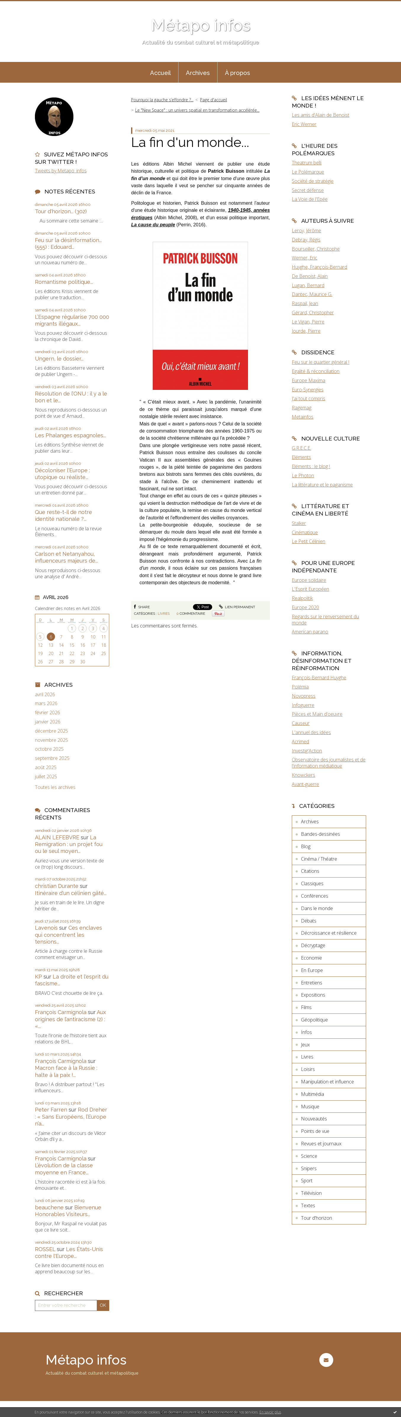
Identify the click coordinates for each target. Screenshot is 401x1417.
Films (306, 1007)
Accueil (160, 72)
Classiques (312, 883)
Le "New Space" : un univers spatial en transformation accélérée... (197, 110)
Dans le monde (317, 908)
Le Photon (303, 475)
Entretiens (311, 982)
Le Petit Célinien (308, 541)
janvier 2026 (47, 722)
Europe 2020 (305, 607)
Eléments (301, 457)
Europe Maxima (308, 380)
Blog (305, 846)
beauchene (49, 1207)
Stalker (299, 523)
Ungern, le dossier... (59, 359)
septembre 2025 (52, 758)
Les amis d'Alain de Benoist (320, 115)
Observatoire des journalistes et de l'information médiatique (328, 762)
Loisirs (308, 1069)
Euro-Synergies (307, 389)
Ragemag (301, 407)
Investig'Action (307, 750)
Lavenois (46, 928)
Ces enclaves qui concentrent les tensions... (68, 935)
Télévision (311, 1193)
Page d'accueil (213, 100)
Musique (310, 1106)
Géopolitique (314, 1019)
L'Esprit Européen (310, 589)
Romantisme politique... (64, 282)
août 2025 (46, 767)
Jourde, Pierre (306, 331)
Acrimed (300, 741)
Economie (311, 958)
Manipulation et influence (327, 1081)
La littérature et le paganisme (322, 484)
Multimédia (312, 1094)
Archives (198, 72)
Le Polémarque (308, 172)
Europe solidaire (309, 580)
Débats (308, 921)
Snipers (309, 1168)
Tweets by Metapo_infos (61, 170)
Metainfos (302, 417)
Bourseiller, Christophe (316, 249)
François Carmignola (60, 1012)
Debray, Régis (306, 239)
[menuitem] (160, 72)
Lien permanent (237, 607)
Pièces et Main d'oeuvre (317, 714)
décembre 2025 (51, 731)
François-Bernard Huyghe (319, 677)
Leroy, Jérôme (306, 230)
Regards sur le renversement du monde (325, 619)
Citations (310, 871)
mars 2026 (46, 703)
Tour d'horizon (316, 1218)
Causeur (301, 723)
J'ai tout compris (308, 398)
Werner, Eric (304, 257)
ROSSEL (45, 1249)
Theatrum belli (306, 162)
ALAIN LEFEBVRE (57, 837)
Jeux (305, 1044)
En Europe (312, 970)
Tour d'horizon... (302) (61, 211)
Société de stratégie (313, 181)
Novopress (303, 696)
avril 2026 (45, 694)
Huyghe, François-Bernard (319, 267)
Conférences (314, 896)
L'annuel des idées (311, 732)
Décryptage (313, 945)
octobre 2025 (49, 749)
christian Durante (56, 886)
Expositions (313, 995)
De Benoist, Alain (310, 276)
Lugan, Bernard (308, 285)
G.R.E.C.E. (301, 448)
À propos (237, 72)
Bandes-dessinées (320, 834)
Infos (306, 1032)
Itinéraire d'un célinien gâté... (71, 893)
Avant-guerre (305, 784)
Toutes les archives (55, 787)
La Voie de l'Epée (310, 199)
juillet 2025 (46, 777)
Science (309, 1156)
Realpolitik (302, 598)
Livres (164, 613)
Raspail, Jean (305, 303)
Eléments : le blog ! (311, 466)
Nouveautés (314, 1118)
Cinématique (305, 532)
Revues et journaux (321, 1143)
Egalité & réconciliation (315, 371)
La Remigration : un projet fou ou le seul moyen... (68, 844)
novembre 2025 (51, 740)
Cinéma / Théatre (319, 859)
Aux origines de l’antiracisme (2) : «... (70, 1019)
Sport (307, 1180)
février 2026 (47, 713)
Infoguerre (303, 705)
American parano (310, 631)
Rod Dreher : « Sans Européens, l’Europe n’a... (71, 1117)
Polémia (300, 686)
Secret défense (308, 190)
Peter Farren (51, 1110)
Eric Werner (304, 124)
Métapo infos (200, 25)
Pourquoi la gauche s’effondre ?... (162, 100)
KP (38, 977)
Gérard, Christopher (313, 312)
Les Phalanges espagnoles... (70, 435)
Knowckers (303, 775)
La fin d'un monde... (190, 142)
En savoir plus (270, 1412)
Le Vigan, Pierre (308, 321)
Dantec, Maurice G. (312, 294)
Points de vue (315, 1131)
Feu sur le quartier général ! (320, 362)
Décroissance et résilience (329, 933)
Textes (308, 1205)
